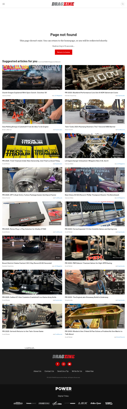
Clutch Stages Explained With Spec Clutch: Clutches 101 (24, 93)
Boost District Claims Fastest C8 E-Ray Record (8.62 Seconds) (27, 263)
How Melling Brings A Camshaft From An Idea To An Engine (25, 127)
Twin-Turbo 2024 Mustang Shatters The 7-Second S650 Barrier (90, 127)
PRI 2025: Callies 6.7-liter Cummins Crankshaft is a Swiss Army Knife (29, 297)
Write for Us (77, 371)
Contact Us (49, 371)
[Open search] (123, 4)
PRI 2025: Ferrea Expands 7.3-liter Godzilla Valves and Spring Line (91, 229)
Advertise (89, 371)
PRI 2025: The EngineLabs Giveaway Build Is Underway (86, 297)
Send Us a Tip (63, 371)
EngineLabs (121, 95)
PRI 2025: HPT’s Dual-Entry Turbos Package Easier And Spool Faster (29, 195)
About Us (37, 371)
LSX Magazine (58, 95)
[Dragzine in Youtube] (69, 364)
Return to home (63, 52)
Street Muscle (120, 337)
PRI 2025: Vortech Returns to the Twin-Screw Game (22, 331)
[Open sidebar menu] (3, 3)
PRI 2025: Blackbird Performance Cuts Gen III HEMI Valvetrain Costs (91, 93)
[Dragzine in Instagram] (63, 364)
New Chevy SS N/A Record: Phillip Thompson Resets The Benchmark (92, 195)
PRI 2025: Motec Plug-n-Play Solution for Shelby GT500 (24, 229)
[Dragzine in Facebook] (57, 364)
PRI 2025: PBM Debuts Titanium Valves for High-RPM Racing (88, 263)
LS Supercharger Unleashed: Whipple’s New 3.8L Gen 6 (86, 161)
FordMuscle (121, 129)
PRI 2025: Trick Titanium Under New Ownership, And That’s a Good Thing (31, 161)
